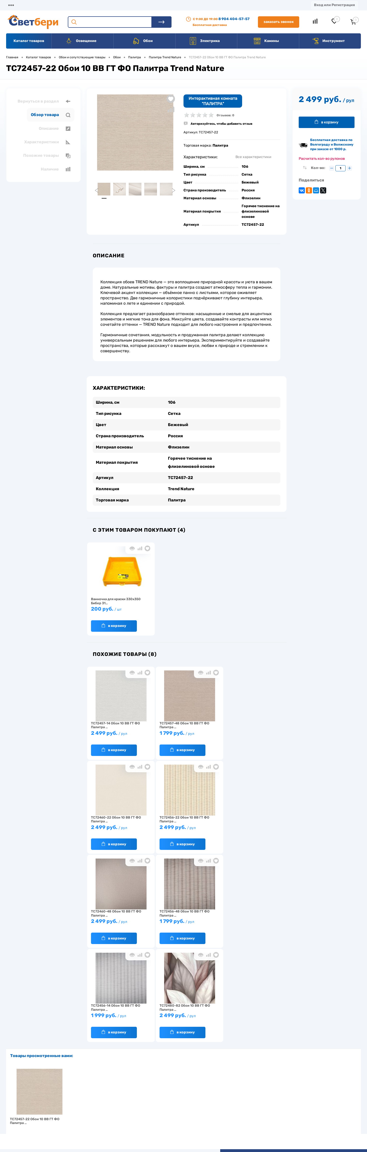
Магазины (15, 5)
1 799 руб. (184, 735)
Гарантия (99, 1107)
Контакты (158, 5)
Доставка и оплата (147, 1092)
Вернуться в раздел (44, 101)
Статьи (215, 5)
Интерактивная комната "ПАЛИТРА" (213, 101)
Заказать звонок (279, 22)
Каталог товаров (29, 41)
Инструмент (328, 41)
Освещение (80, 41)
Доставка (79, 5)
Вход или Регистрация (334, 5)
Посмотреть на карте (292, 1084)
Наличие (55, 169)
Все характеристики (253, 157)
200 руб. (119, 611)
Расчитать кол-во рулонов (322, 159)
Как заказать (102, 1115)
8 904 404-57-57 (234, 19)
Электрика (204, 41)
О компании (47, 5)
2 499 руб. (119, 735)
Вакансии (188, 5)
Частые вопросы (104, 1123)
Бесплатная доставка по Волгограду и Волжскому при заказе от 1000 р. (331, 144)
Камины (266, 41)
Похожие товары (46, 155)
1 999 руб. (119, 924)
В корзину (114, 625)
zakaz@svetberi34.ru (292, 1113)
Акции (131, 5)
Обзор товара (50, 114)
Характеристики (47, 142)
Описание (54, 128)
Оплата (106, 5)
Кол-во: (318, 168)
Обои (142, 41)
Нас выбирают (103, 1100)
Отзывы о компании (189, 1092)
